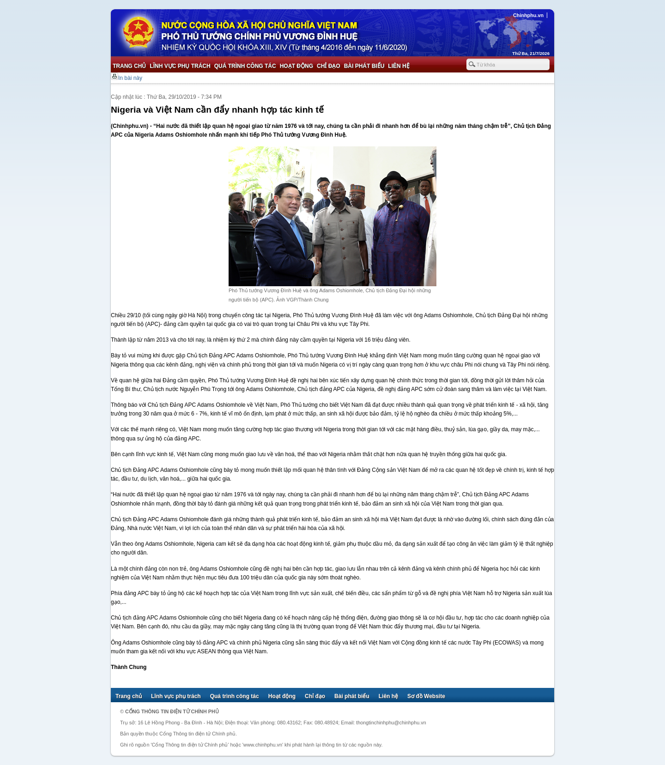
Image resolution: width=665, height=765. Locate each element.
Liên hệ (398, 66)
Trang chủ (129, 66)
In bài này (130, 78)
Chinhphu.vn (528, 15)
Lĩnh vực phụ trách (180, 66)
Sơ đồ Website (426, 696)
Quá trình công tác (245, 66)
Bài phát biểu (364, 66)
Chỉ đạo (328, 66)
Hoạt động (296, 66)
